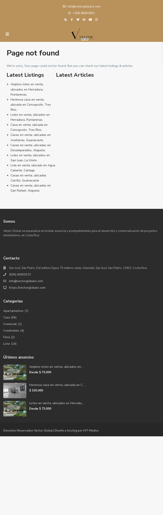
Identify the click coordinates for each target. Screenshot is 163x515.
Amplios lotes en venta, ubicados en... (56, 367)
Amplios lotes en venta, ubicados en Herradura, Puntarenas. (27, 89)
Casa (6, 318)
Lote (6, 344)
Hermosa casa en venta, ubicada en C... (57, 385)
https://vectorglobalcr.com (27, 288)
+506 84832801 (84, 13)
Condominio (11, 331)
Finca (6, 337)
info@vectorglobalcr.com (26, 281)
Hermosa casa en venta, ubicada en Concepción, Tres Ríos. (31, 105)
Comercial (10, 324)
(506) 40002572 (20, 275)
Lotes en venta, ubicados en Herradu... (56, 403)
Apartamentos (13, 311)
